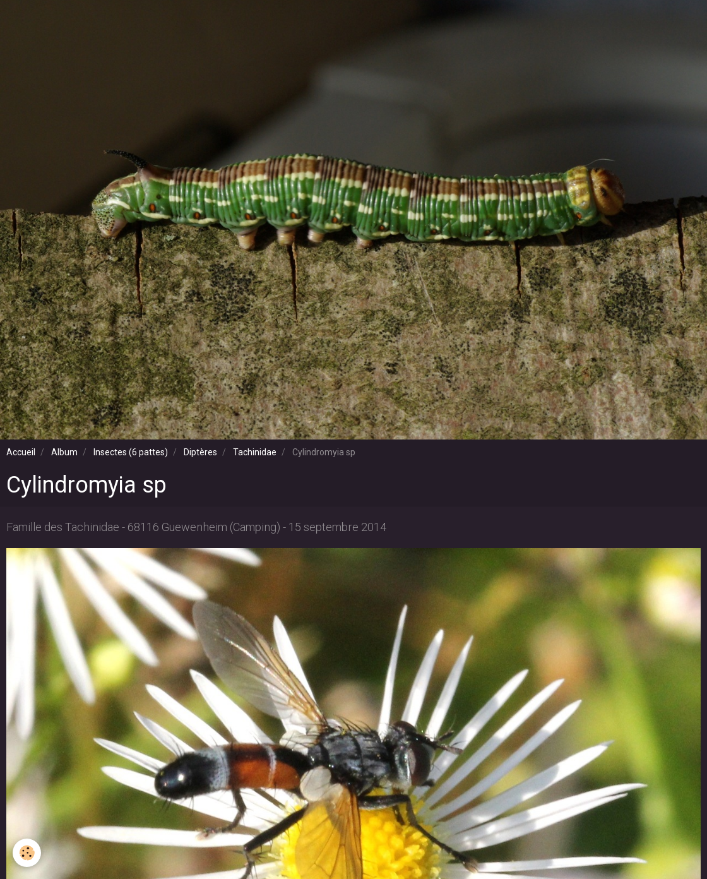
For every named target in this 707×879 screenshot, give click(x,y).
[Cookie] (27, 853)
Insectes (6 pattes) (130, 452)
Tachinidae (254, 452)
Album (64, 452)
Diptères (200, 452)
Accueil (20, 452)
